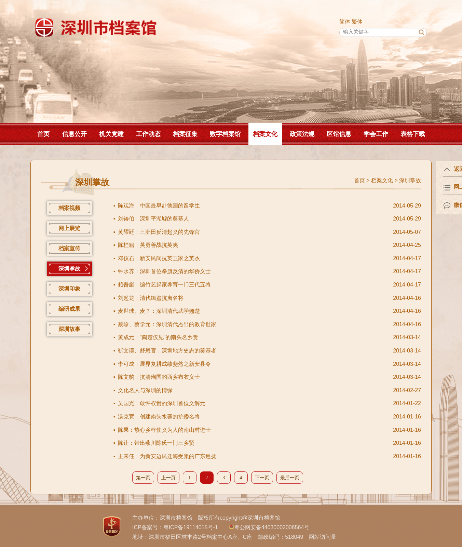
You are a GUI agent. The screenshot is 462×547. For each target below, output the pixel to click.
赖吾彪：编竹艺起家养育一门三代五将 (164, 285)
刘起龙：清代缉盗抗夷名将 (151, 298)
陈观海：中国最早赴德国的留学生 (159, 206)
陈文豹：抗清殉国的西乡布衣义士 (159, 377)
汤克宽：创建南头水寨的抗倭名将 (159, 416)
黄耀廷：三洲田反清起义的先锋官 (159, 232)
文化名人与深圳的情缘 (145, 390)
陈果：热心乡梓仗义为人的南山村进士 (164, 430)
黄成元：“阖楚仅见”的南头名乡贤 (158, 337)
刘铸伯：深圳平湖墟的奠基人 (153, 219)
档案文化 (265, 134)
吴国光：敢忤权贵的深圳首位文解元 (161, 403)
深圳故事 (69, 329)
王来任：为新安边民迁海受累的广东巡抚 (167, 456)
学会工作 (376, 134)
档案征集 (185, 134)
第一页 (143, 477)
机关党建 (111, 134)
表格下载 (412, 134)
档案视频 (69, 208)
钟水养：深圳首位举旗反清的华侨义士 (164, 271)
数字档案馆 (225, 134)
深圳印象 (69, 289)
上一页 (168, 477)
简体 (344, 22)
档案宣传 (69, 248)
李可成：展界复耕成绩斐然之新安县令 (164, 364)
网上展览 (69, 228)
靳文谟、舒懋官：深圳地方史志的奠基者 (167, 350)
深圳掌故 (410, 180)
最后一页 (289, 477)
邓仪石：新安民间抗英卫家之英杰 (159, 258)
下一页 (262, 477)
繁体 (357, 22)
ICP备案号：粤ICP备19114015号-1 (175, 527)
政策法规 (302, 134)
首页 (43, 134)
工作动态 (148, 134)
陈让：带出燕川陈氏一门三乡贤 (156, 443)
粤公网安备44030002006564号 (272, 527)
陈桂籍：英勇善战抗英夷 (148, 245)
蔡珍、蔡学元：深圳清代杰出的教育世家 (167, 324)
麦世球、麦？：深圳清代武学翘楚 (159, 311)
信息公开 (74, 134)
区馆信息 (339, 134)
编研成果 (69, 309)
